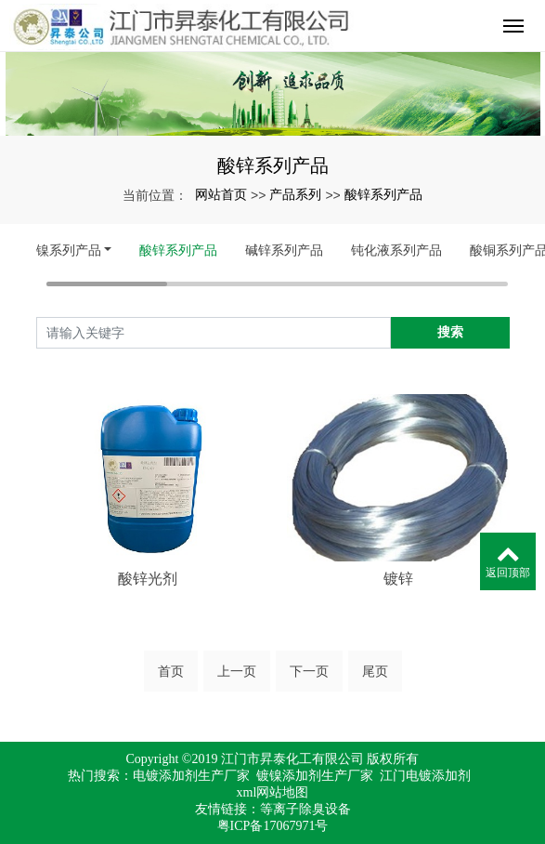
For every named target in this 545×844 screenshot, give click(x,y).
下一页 (309, 671)
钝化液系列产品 (396, 250)
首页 (171, 671)
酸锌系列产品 (383, 194)
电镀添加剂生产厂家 (191, 776)
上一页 (236, 671)
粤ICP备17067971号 (273, 826)
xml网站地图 (273, 792)
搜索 (450, 331)
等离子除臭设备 (305, 809)
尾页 (375, 671)
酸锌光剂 (147, 579)
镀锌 (398, 579)
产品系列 (295, 194)
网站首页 (221, 194)
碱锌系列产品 (284, 250)
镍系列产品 (68, 250)
